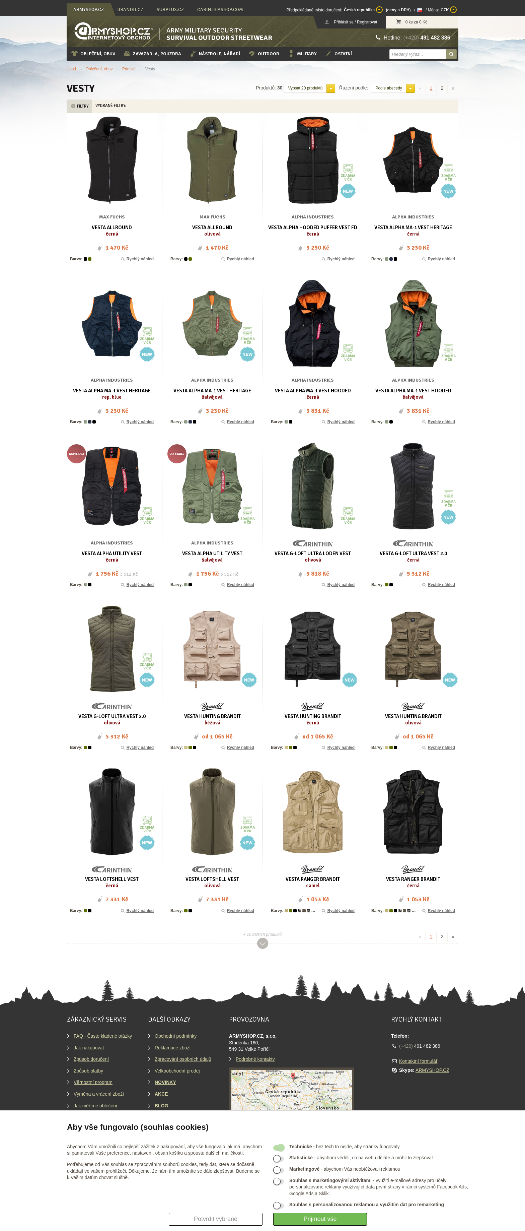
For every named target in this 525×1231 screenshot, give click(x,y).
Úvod (71, 69)
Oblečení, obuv (93, 54)
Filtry (79, 106)
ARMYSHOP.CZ (432, 1070)
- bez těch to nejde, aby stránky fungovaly (344, 1146)
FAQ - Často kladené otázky (103, 1036)
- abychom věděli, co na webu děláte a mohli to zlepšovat (361, 1157)
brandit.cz (130, 9)
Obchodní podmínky (176, 1036)
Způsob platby (88, 1071)
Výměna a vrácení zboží (99, 1094)
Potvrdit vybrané (215, 1219)
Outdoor (263, 54)
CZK (449, 9)
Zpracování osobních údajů (183, 1059)
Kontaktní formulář (418, 1061)
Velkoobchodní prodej (177, 1071)
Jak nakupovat (89, 1047)
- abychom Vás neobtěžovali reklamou (344, 1169)
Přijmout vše (319, 1219)
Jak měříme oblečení (95, 1105)
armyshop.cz (88, 9)
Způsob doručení (91, 1059)
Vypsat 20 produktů (305, 88)
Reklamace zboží (173, 1047)
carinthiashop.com (220, 9)
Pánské (129, 69)
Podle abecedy (388, 88)
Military (302, 54)
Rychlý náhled (137, 259)
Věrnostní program (93, 1082)
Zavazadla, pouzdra (152, 54)
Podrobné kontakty (255, 1059)
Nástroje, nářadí (214, 54)
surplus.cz (170, 9)
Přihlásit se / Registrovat (355, 22)
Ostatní (338, 54)
